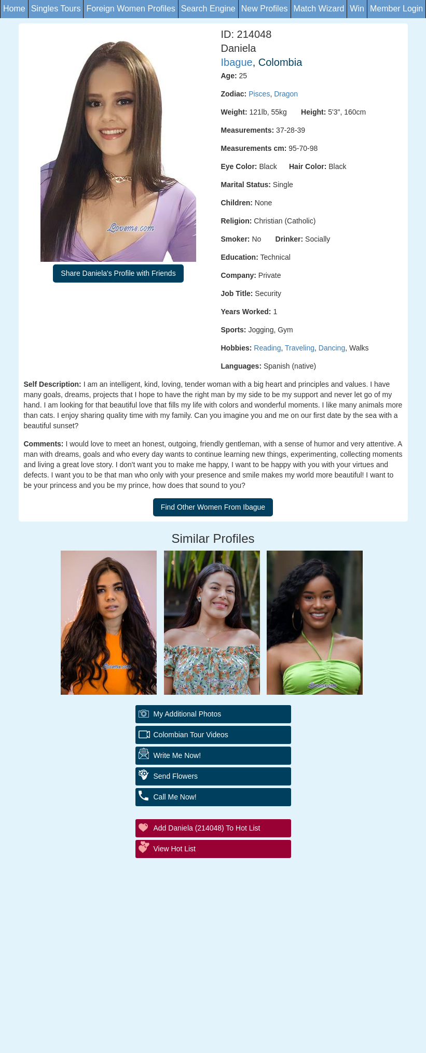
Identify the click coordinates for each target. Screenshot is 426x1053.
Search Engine (208, 8)
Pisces (259, 94)
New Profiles (264, 8)
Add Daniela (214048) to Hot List (207, 828)
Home (14, 8)
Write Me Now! (177, 755)
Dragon (286, 94)
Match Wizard (319, 8)
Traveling (299, 348)
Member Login (396, 8)
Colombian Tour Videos (191, 735)
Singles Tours (56, 8)
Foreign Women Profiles (130, 8)
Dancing (332, 348)
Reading (267, 348)
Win (357, 8)
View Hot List (175, 849)
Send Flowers (176, 776)
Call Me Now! (175, 797)
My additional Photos (188, 714)
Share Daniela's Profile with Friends (118, 273)
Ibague (237, 62)
